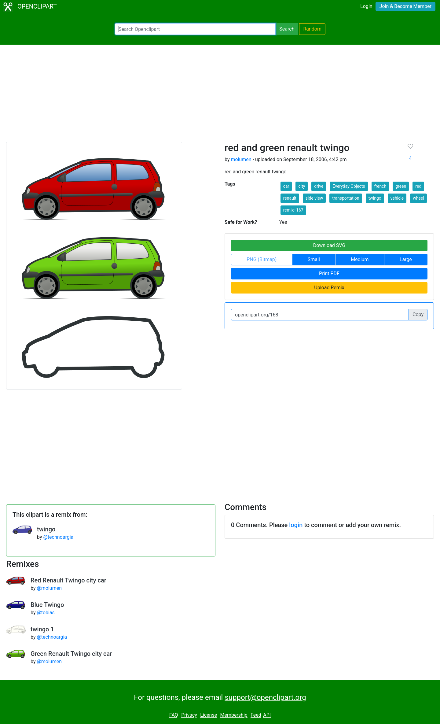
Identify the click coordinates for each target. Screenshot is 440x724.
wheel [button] (418, 198)
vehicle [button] (397, 198)
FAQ (173, 715)
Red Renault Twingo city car (68, 580)
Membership (233, 715)
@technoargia (58, 537)
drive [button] (318, 186)
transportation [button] (345, 198)
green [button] (400, 186)
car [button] (286, 186)
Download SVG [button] (329, 245)
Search (286, 29)
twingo (46, 529)
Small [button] (314, 259)
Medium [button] (360, 259)
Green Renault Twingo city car (71, 653)
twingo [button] (375, 198)
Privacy (189, 715)
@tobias (45, 612)
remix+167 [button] (293, 210)
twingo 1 (42, 629)
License (208, 715)
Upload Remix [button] (329, 287)
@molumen (49, 588)
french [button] (380, 186)
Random (312, 29)
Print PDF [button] (329, 273)
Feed (256, 715)
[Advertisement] (220, 96)
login (295, 525)
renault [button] (289, 198)
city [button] (301, 186)
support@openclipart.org (265, 697)
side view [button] (314, 198)
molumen (241, 159)
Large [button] (406, 259)
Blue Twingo (47, 604)
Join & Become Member (405, 6)
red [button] (418, 186)
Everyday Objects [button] (348, 186)
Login (366, 6)
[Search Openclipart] (195, 29)
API (267, 715)
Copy (418, 314)
